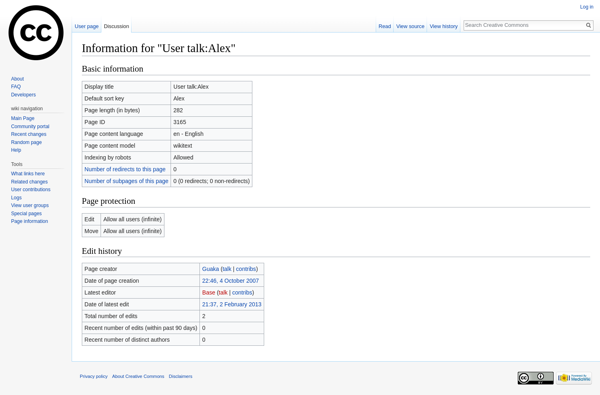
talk (227, 269)
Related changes (29, 182)
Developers (23, 95)
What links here (28, 174)
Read (385, 26)
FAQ (16, 86)
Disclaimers (181, 376)
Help (16, 150)
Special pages (26, 213)
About (17, 79)
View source (410, 26)
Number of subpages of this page (127, 181)
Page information (29, 221)
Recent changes (28, 134)
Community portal (30, 126)
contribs (246, 269)
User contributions (30, 189)
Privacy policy (93, 376)
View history (444, 26)
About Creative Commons (138, 376)
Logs (16, 198)
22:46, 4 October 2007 (230, 280)
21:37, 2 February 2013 (232, 304)
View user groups (30, 205)
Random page (26, 142)
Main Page (22, 118)
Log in (586, 7)
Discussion (116, 26)
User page (86, 26)
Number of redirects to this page (125, 169)
